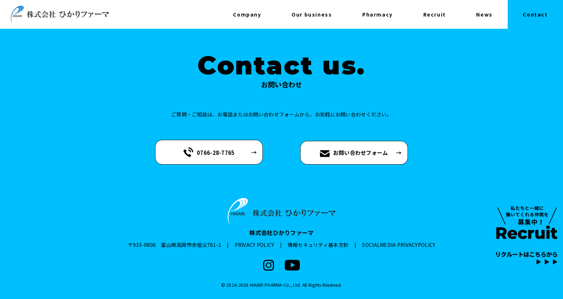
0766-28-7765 (208, 152)
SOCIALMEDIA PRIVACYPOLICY (398, 244)
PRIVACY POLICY (254, 244)
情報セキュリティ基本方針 (318, 244)
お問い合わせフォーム (354, 153)
